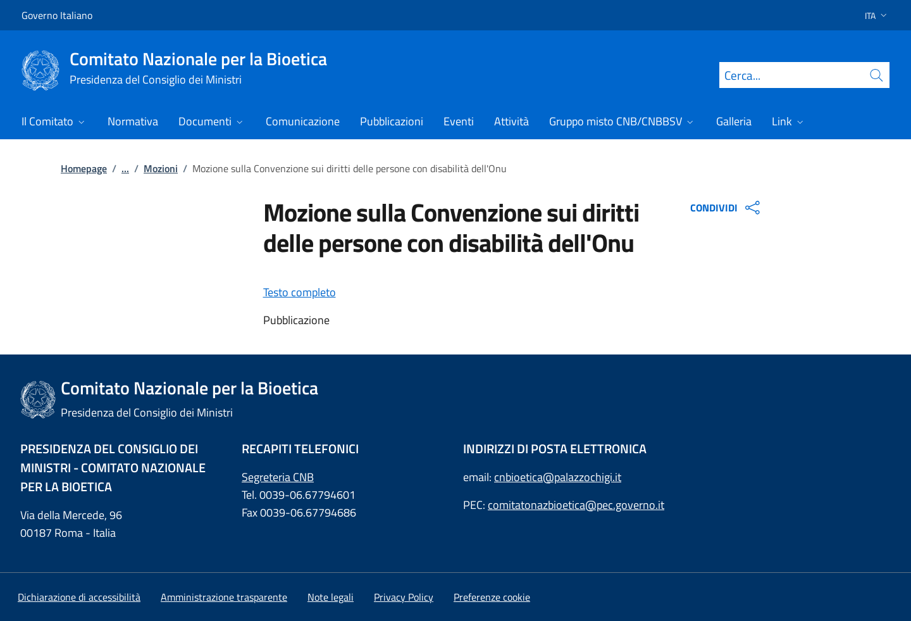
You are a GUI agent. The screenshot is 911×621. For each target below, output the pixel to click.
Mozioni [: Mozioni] (161, 168)
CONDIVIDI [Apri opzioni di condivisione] (726, 208)
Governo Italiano (57, 15)
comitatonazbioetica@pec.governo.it (576, 504)
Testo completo (299, 292)
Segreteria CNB (278, 477)
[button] (872, 15)
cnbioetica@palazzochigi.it (557, 477)
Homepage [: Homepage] (84, 168)
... (125, 168)
